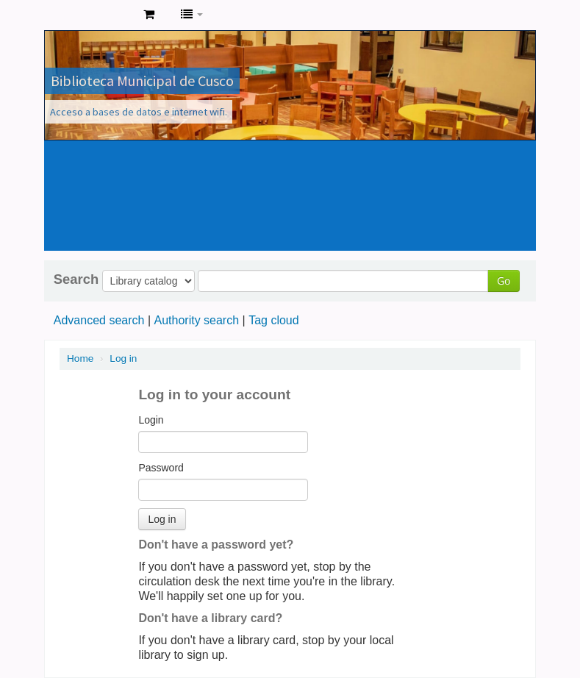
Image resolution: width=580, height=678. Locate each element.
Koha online (95, 14)
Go (503, 281)
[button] (148, 14)
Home (80, 358)
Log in (123, 358)
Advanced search (99, 320)
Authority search (196, 320)
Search (76, 279)
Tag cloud (273, 320)
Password (160, 468)
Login (150, 420)
